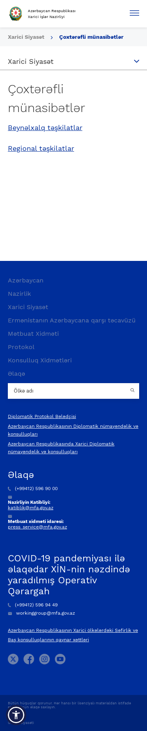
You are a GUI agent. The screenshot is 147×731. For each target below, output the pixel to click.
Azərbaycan (26, 280)
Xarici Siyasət (27, 37)
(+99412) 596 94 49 (33, 605)
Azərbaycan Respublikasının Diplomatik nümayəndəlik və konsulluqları (73, 430)
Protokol (21, 347)
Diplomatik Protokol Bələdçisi (42, 416)
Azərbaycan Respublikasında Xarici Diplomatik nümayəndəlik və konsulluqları (61, 447)
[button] (16, 715)
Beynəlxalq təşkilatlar (45, 127)
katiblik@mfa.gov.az (30, 507)
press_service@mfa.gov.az (37, 527)
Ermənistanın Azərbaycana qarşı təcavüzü (72, 320)
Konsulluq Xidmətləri (40, 360)
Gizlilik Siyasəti (21, 723)
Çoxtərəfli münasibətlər (91, 37)
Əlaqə (16, 373)
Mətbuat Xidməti (33, 333)
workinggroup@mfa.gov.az (41, 613)
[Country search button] (133, 391)
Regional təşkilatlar (41, 148)
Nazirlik (19, 293)
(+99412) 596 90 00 (33, 488)
